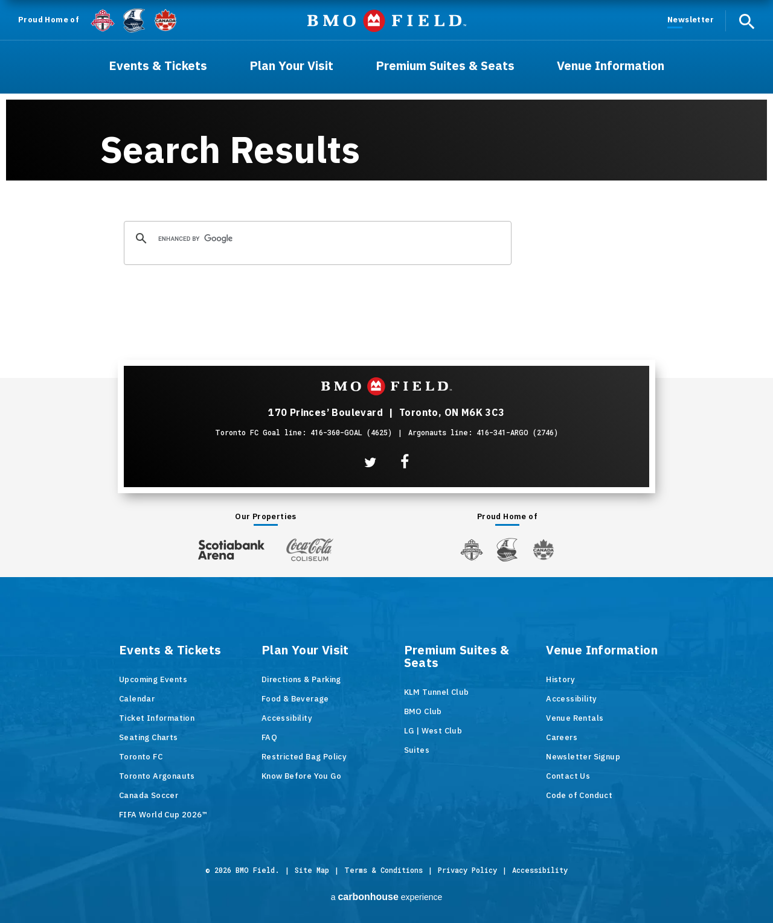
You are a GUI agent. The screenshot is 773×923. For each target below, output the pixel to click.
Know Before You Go (301, 776)
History (560, 679)
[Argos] (134, 19)
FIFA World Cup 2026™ (163, 815)
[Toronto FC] (103, 19)
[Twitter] (370, 462)
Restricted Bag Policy (304, 757)
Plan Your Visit (305, 651)
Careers (561, 737)
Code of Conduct (579, 795)
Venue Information (602, 651)
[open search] (746, 21)
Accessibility (286, 718)
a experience (387, 897)
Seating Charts (148, 737)
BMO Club (423, 711)
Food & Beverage (295, 699)
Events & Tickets (170, 651)
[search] (315, 239)
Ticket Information (156, 718)
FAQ (269, 737)
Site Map (312, 870)
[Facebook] (404, 462)
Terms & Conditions (383, 870)
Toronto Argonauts (157, 776)
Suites (416, 750)
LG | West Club (433, 731)
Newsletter (690, 19)
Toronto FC (140, 757)
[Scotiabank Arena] (231, 547)
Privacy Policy (467, 870)
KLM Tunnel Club (436, 692)
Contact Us (568, 776)
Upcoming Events (153, 679)
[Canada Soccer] (165, 20)
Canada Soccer (148, 795)
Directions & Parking (301, 679)
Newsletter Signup (583, 757)
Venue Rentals (574, 718)
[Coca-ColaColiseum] (309, 549)
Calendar (137, 699)
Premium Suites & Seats (457, 657)
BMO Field (387, 21)
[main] (386, 159)
